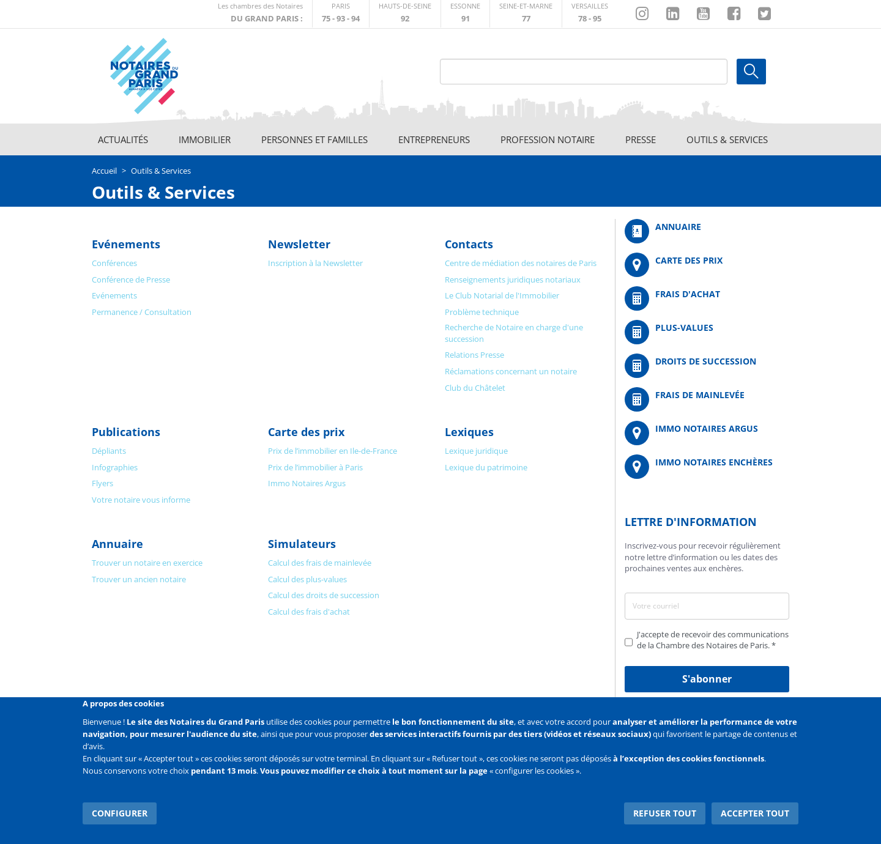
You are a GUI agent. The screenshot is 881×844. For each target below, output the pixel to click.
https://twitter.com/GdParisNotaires (764, 14)
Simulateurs (302, 543)
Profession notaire (547, 139)
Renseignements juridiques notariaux (513, 279)
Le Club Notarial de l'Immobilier (502, 295)
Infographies (115, 467)
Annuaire (117, 543)
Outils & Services (727, 139)
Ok (751, 71)
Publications (126, 431)
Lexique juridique (476, 450)
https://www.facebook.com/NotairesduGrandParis (733, 14)
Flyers (102, 483)
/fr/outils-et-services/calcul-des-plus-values (707, 332)
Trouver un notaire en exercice (147, 562)
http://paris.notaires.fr (341, 14)
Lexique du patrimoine (486, 467)
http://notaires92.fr (405, 14)
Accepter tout (755, 813)
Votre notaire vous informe (141, 499)
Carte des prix (306, 431)
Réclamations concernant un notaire (511, 371)
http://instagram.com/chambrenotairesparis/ (642, 14)
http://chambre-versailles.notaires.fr (589, 14)
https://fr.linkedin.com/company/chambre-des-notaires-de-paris (672, 14)
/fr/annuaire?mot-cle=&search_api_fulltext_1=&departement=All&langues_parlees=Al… (707, 231)
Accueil (104, 170)
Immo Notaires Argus (307, 483)
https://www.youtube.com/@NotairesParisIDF (703, 14)
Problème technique (482, 311)
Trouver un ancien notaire (139, 579)
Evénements (126, 244)
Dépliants (109, 450)
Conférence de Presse (131, 279)
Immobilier (205, 139)
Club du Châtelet (475, 387)
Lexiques (469, 431)
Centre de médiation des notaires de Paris (521, 262)
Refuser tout (664, 813)
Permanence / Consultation (141, 311)
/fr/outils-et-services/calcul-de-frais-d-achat (707, 298)
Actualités (123, 139)
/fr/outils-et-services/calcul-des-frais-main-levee (707, 399)
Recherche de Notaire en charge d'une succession (514, 333)
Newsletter (299, 244)
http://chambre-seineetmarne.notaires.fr (526, 14)
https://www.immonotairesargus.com (707, 433)
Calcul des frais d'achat (309, 611)
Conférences (114, 262)
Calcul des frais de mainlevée (319, 562)
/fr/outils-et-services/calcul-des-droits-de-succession (707, 366)
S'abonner (707, 679)
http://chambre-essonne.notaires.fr (465, 14)
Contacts (469, 244)
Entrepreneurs (434, 139)
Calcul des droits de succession (323, 595)
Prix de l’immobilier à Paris (315, 467)
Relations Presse (474, 354)
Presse (640, 139)
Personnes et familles (314, 139)
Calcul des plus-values (307, 579)
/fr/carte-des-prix (707, 265)
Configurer (119, 813)
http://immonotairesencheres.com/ (707, 466)
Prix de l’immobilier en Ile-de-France (332, 450)
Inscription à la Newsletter (315, 262)
